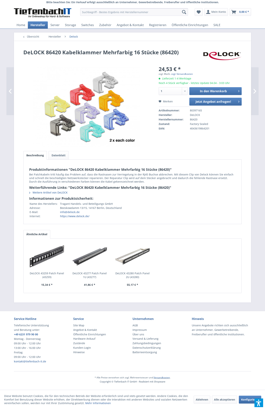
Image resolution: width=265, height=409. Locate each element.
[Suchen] (184, 12)
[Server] (55, 25)
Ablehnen (202, 399)
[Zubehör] (105, 25)
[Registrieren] (157, 25)
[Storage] (70, 25)
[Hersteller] (38, 25)
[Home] (21, 25)
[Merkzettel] (199, 12)
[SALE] (217, 25)
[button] (258, 402)
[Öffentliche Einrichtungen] (190, 25)
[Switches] (88, 25)
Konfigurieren (250, 399)
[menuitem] (134, 12)
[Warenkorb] (240, 12)
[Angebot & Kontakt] (130, 25)
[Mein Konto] (216, 12)
